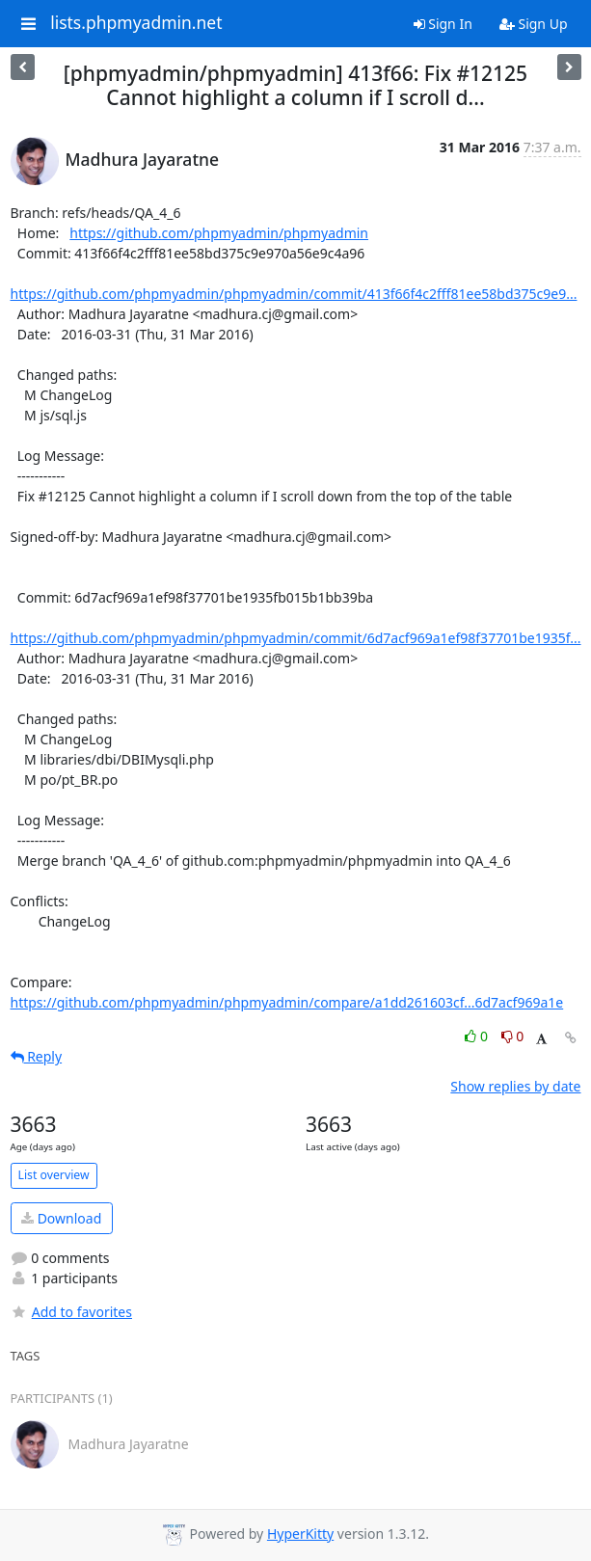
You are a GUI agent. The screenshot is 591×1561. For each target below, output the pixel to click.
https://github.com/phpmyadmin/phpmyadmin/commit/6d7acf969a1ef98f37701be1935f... (296, 638)
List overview (54, 1175)
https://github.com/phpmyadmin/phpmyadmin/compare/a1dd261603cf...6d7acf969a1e (287, 1002)
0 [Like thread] (478, 1036)
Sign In (443, 23)
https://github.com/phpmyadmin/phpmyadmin (218, 233)
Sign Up (533, 23)
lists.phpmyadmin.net (136, 23)
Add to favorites (71, 1312)
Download (61, 1218)
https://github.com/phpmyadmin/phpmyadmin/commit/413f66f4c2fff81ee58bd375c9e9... (294, 293)
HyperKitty (300, 1533)
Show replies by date (515, 1086)
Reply (37, 1056)
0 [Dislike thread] (512, 1036)
